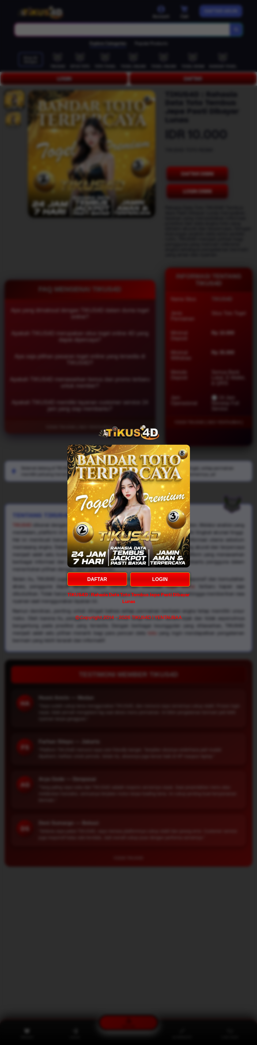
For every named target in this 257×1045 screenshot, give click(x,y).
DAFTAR (97, 579)
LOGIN (160, 579)
